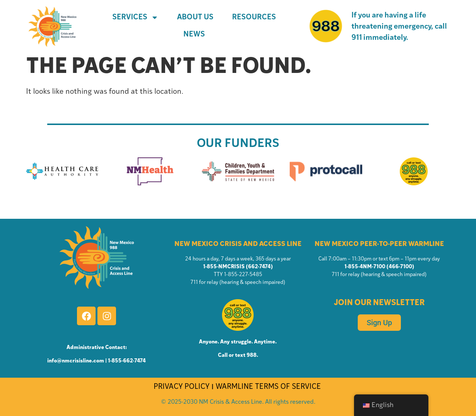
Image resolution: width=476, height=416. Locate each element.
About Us (195, 17)
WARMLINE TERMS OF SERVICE (269, 387)
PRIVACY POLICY (181, 387)
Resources (254, 17)
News (194, 34)
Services (135, 17)
